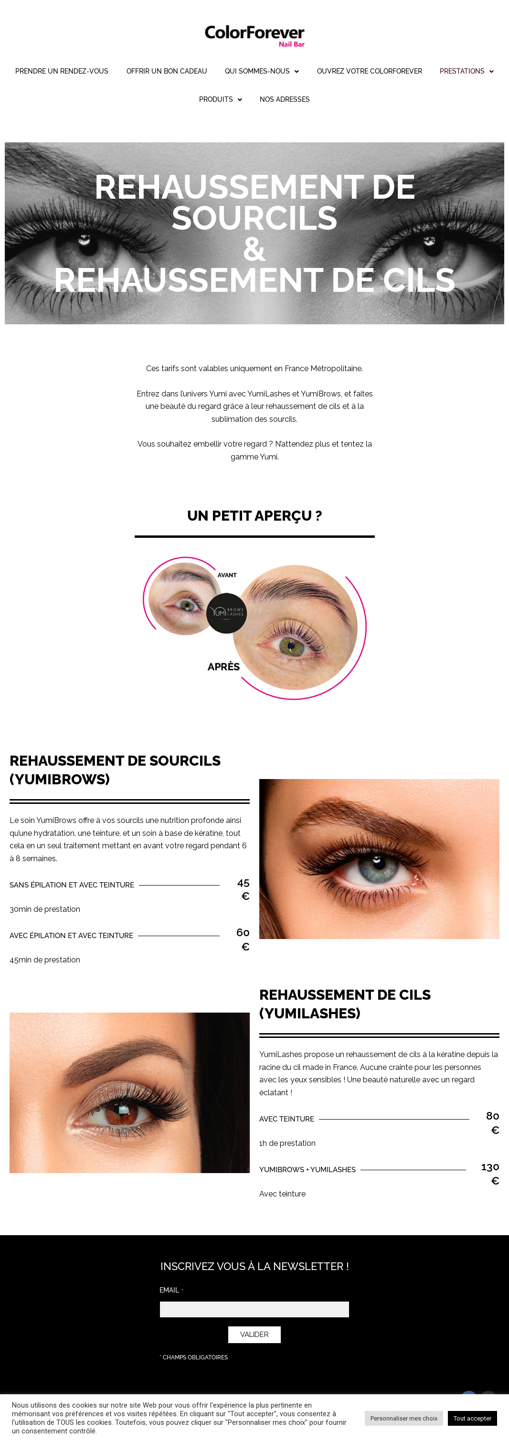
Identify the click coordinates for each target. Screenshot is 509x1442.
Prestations (184, 100)
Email (169, 1290)
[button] (301, 71)
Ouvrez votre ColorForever (414, 71)
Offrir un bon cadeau (199, 71)
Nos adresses (327, 100)
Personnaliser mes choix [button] (404, 1418)
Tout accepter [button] (472, 1418)
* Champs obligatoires (193, 1357)
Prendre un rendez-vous (89, 71)
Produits (256, 100)
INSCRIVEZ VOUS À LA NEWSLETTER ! (254, 1266)
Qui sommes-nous (301, 71)
